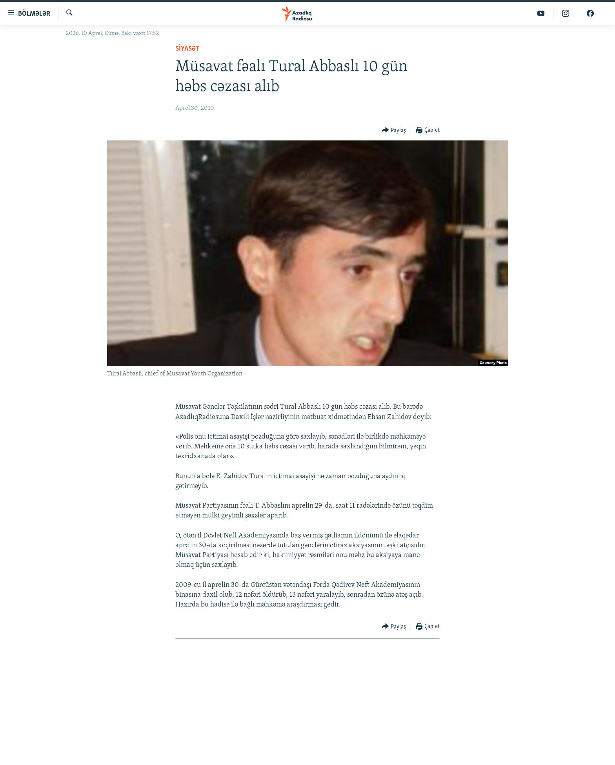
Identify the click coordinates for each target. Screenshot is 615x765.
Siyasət (187, 49)
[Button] (394, 130)
